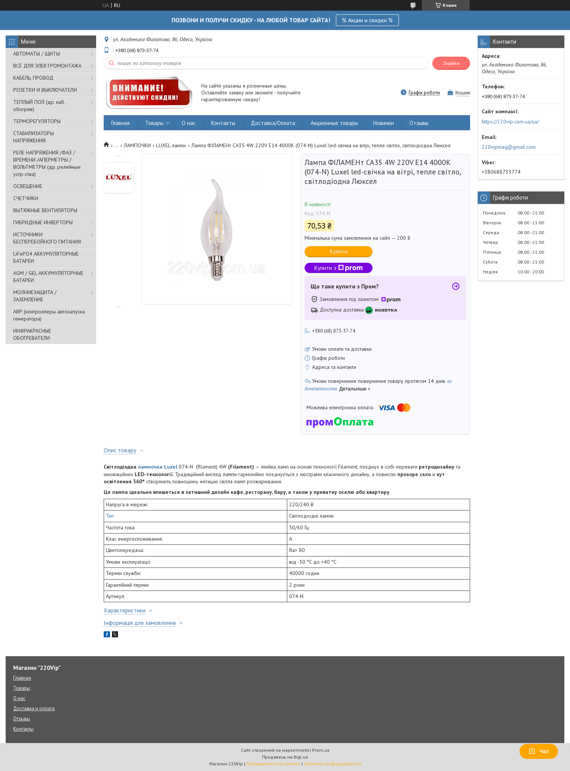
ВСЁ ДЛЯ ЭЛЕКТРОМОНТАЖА (47, 65)
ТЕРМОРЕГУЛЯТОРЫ (37, 121)
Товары (154, 123)
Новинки (383, 123)
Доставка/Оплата (273, 123)
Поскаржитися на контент (273, 763)
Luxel (170, 466)
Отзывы (418, 123)
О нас (189, 123)
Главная (120, 123)
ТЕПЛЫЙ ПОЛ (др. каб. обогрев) (39, 106)
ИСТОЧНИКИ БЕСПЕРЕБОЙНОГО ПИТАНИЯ (47, 238)
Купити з (338, 267)
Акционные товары (334, 123)
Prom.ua (320, 750)
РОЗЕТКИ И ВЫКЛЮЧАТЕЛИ (45, 89)
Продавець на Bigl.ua (285, 757)
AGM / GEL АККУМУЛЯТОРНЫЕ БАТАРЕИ (48, 277)
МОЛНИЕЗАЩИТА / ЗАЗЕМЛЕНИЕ (35, 296)
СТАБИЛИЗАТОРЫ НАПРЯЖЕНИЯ (33, 137)
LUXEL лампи (171, 145)
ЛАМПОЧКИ (137, 145)
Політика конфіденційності (332, 763)
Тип (110, 515)
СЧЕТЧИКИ (25, 198)
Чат (539, 751)
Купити (339, 251)
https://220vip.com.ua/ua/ (510, 121)
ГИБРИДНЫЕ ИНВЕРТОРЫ (43, 222)
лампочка (150, 466)
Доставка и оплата (34, 708)
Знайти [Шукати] (451, 63)
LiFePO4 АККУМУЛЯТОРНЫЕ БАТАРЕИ (46, 257)
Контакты (223, 123)
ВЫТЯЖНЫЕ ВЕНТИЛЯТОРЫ (45, 210)
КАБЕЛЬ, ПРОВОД (33, 77)
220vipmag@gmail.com (509, 146)
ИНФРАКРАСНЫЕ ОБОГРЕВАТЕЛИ (32, 334)
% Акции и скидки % (367, 20)
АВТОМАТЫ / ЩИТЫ (36, 53)
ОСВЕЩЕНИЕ (27, 186)
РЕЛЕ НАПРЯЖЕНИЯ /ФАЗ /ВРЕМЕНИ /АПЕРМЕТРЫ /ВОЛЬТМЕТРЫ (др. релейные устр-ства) (47, 163)
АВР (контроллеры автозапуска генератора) (49, 315)
